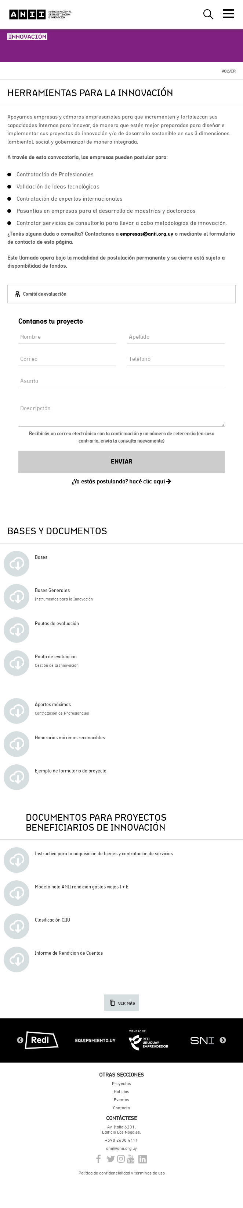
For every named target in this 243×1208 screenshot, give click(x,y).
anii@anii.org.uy (121, 1148)
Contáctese (121, 1118)
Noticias (121, 1091)
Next (222, 1040)
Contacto (121, 1107)
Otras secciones (121, 1074)
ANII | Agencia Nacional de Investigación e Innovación (40, 14)
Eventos (121, 1099)
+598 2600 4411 (121, 1140)
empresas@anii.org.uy (146, 233)
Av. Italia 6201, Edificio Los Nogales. (121, 1129)
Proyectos (121, 1083)
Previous (20, 1040)
